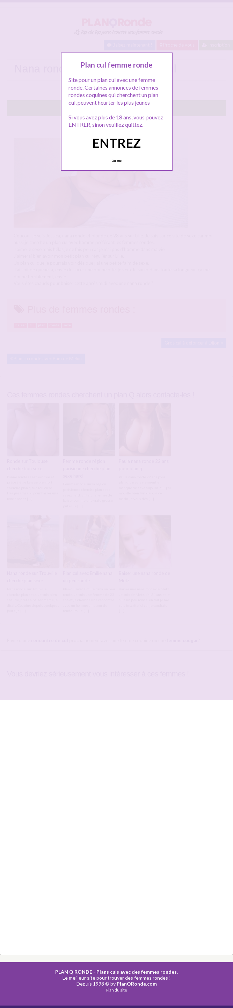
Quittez (116, 160)
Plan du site (116, 990)
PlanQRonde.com (137, 984)
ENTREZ (116, 143)
